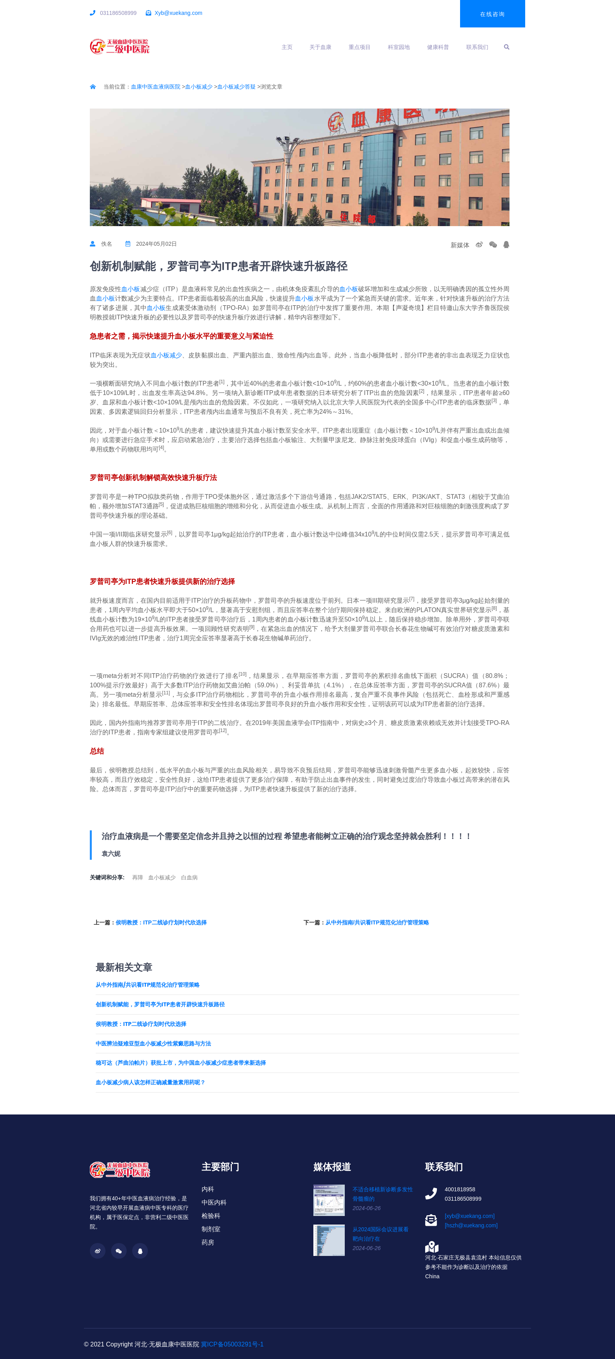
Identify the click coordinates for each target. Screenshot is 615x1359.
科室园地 (399, 47)
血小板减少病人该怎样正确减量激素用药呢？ (151, 1082)
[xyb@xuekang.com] (470, 1216)
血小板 (130, 289)
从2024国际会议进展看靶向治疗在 (381, 1234)
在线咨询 (492, 14)
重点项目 (360, 47)
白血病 (189, 877)
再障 (137, 877)
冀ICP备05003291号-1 (232, 1344)
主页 (287, 47)
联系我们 (477, 47)
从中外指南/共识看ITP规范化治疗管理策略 (377, 922)
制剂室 (211, 1229)
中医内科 (214, 1202)
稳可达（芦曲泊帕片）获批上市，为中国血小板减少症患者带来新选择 (181, 1063)
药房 (208, 1242)
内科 (208, 1189)
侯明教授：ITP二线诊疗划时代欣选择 (161, 922)
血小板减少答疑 (236, 86)
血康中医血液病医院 (155, 86)
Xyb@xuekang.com (178, 13)
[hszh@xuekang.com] (471, 1225)
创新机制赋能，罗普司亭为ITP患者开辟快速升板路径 (160, 1004)
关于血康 (320, 47)
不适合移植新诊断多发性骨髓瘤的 (383, 1194)
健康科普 (438, 47)
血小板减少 (199, 86)
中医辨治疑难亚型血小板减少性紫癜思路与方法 (153, 1043)
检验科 (211, 1215)
